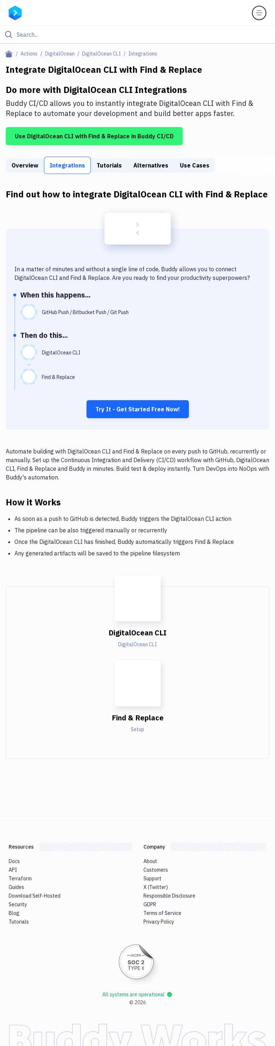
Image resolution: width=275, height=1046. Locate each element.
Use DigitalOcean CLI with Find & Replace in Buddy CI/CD (94, 136)
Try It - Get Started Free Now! (138, 409)
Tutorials (109, 165)
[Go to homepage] (15, 12)
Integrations (67, 165)
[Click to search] (137, 34)
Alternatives (150, 165)
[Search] (143, 34)
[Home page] (10, 53)
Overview (25, 165)
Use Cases (194, 165)
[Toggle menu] (259, 13)
